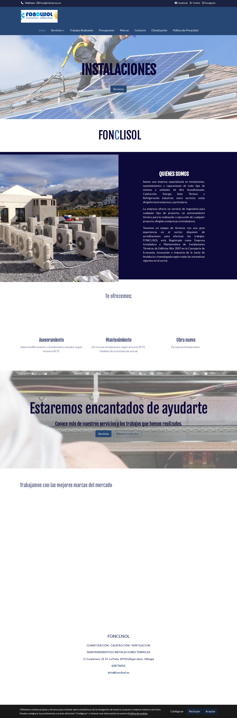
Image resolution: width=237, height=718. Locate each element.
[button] (57, 30)
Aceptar (210, 711)
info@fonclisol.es (118, 672)
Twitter (195, 3)
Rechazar (194, 711)
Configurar (177, 711)
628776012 (118, 665)
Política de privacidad (145, 699)
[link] (39, 16)
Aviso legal (84, 699)
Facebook (181, 3)
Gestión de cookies (123, 699)
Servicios (118, 89)
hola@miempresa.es (50, 3)
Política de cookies (101, 699)
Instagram (208, 3)
